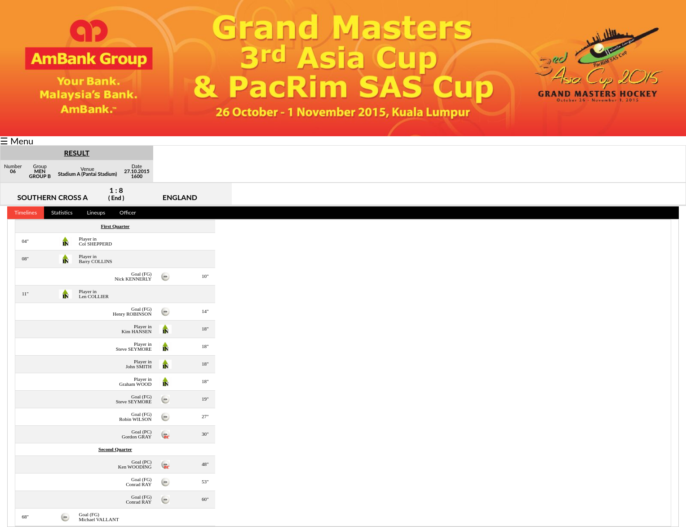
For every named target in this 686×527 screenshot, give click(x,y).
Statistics (61, 212)
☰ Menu (16, 140)
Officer (127, 212)
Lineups (96, 212)
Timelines (25, 212)
